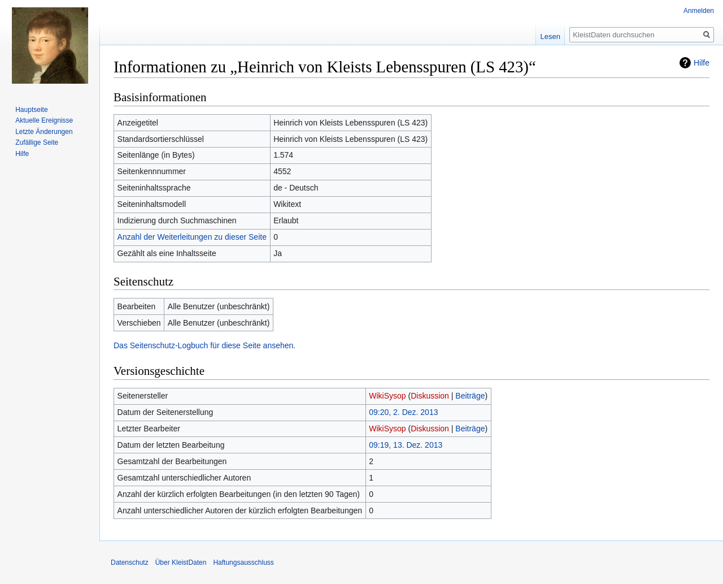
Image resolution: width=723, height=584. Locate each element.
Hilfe (701, 62)
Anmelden (698, 11)
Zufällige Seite (36, 142)
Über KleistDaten (181, 562)
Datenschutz (130, 562)
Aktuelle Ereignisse (44, 120)
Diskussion (430, 395)
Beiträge (470, 395)
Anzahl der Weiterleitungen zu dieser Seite (192, 236)
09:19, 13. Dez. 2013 (405, 444)
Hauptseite (31, 110)
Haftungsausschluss (243, 562)
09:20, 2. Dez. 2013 (403, 412)
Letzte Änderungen (43, 132)
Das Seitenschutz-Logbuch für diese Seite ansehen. (204, 345)
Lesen (550, 36)
